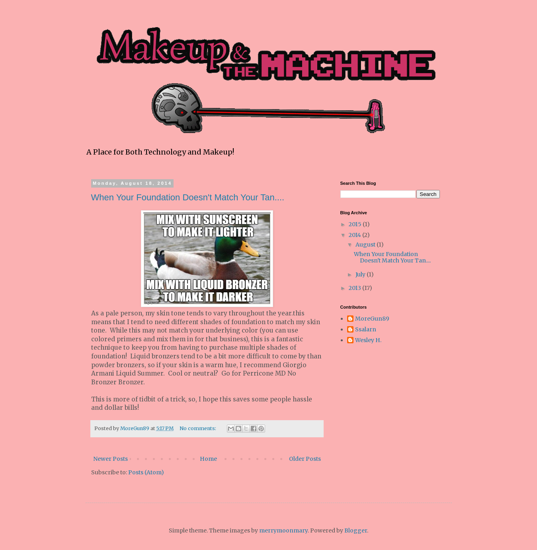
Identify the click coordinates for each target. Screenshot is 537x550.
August (366, 244)
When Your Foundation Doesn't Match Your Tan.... (188, 197)
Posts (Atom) (146, 472)
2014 (355, 235)
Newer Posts (110, 458)
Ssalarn (365, 329)
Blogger (355, 530)
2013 (355, 288)
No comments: (198, 428)
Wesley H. (368, 340)
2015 (356, 224)
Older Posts (305, 458)
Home (208, 458)
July (361, 274)
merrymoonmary (283, 530)
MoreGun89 (372, 318)
